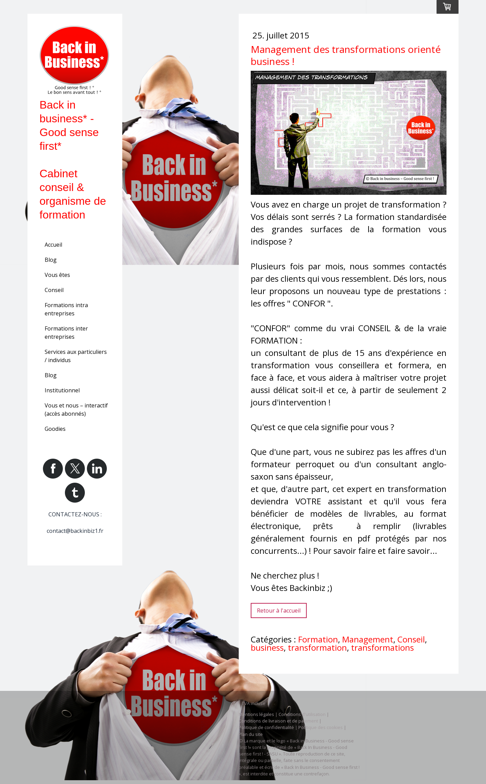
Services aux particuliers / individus (76, 356)
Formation (318, 639)
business (267, 647)
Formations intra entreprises (66, 309)
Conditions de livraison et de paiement (278, 721)
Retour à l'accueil (279, 610)
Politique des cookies (320, 727)
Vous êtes (57, 275)
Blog (51, 260)
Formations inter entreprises (66, 332)
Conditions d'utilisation (302, 714)
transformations (382, 647)
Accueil (53, 244)
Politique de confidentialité (266, 727)
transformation (317, 647)
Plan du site (251, 734)
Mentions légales (256, 714)
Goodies (55, 429)
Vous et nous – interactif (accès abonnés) (76, 409)
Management (367, 639)
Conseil (54, 290)
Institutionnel (62, 390)
